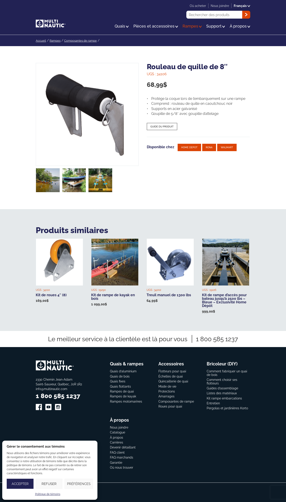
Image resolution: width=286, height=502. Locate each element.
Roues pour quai (170, 406)
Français (242, 6)
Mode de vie (167, 386)
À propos (116, 437)
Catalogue (117, 432)
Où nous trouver (121, 467)
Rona (209, 147)
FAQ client (117, 452)
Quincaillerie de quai (173, 381)
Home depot (189, 147)
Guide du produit (162, 126)
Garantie (116, 462)
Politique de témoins (47, 494)
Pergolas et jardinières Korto (227, 408)
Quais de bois (120, 376)
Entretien (213, 403)
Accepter (20, 484)
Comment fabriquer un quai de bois (227, 372)
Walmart (227, 147)
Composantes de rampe (83, 40)
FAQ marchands (121, 457)
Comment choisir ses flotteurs (222, 381)
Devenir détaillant (123, 447)
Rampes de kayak (123, 396)
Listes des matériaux (222, 393)
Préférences (78, 484)
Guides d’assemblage (222, 388)
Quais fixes (117, 381)
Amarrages (166, 396)
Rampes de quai (122, 391)
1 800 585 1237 (217, 339)
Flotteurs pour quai (172, 371)
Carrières (116, 442)
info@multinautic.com (51, 389)
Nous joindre (119, 427)
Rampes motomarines (126, 401)
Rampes (56, 40)
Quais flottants (120, 386)
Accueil (41, 40)
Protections (166, 391)
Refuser (49, 484)
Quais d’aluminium (123, 371)
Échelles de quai (170, 376)
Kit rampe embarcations (224, 398)
